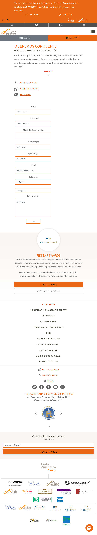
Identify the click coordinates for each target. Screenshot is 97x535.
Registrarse (48, 452)
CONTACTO (48, 304)
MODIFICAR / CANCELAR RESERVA (48, 310)
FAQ (48, 333)
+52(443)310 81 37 (28, 83)
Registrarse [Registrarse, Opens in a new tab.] (48, 285)
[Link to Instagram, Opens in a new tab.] (48, 387)
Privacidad (48, 316)
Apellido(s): (33, 153)
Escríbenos (25, 94)
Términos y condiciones (48, 327)
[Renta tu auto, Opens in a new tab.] (12, 25)
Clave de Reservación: (33, 130)
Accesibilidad (48, 321)
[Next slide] (61, 413)
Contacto (24, 38)
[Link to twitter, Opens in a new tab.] (62, 387)
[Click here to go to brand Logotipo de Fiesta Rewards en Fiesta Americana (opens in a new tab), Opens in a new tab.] (55, 508)
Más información (48, 291)
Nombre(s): (33, 142)
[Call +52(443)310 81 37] (85, 25)
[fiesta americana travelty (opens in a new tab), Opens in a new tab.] (48, 467)
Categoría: (33, 118)
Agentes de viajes (48, 344)
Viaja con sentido (48, 339)
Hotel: (33, 106)
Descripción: (33, 196)
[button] (89, 528)
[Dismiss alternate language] (65, 15)
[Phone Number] (61, 25)
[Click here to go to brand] (15, 483)
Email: (33, 165)
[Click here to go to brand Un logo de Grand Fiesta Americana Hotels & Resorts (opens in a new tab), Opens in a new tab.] (52, 483)
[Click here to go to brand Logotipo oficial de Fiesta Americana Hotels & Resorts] (10, 491)
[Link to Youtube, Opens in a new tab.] (55, 387)
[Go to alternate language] (31, 14)
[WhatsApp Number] (36, 25)
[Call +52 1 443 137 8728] (48, 369)
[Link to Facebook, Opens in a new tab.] (41, 387)
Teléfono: (33, 177)
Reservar (72, 38)
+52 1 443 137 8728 (29, 89)
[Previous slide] (36, 413)
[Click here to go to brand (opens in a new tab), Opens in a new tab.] (27, 491)
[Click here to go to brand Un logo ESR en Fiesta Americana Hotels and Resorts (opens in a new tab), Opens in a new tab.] (34, 520)
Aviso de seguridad (48, 356)
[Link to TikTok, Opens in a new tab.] (34, 387)
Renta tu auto (48, 361)
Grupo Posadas (48, 350)
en (8, 20)
